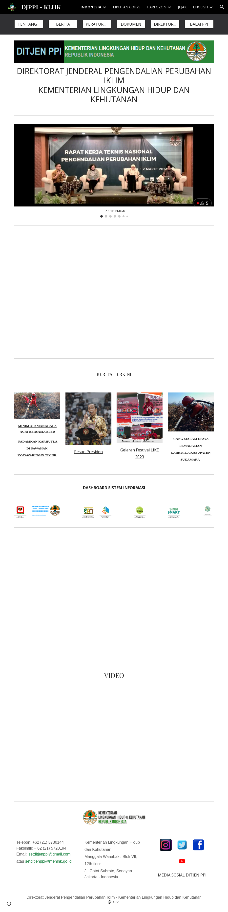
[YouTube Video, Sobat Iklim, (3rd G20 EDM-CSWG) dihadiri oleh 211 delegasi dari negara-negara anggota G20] (45, 718)
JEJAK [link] (182, 6)
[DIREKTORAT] (165, 24)
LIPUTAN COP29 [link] (126, 6)
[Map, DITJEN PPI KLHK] (113, 596)
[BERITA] (63, 24)
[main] (113, 85)
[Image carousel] (113, 170)
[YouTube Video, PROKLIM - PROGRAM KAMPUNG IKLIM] (148, 743)
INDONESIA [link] (91, 6)
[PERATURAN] (97, 24)
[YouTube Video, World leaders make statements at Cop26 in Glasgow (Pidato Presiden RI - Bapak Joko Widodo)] (45, 770)
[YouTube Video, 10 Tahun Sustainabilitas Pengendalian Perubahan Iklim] (113, 292)
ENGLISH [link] (200, 6)
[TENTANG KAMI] (29, 24)
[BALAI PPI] (199, 24)
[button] (222, 7)
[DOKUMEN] (131, 24)
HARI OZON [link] (156, 6)
